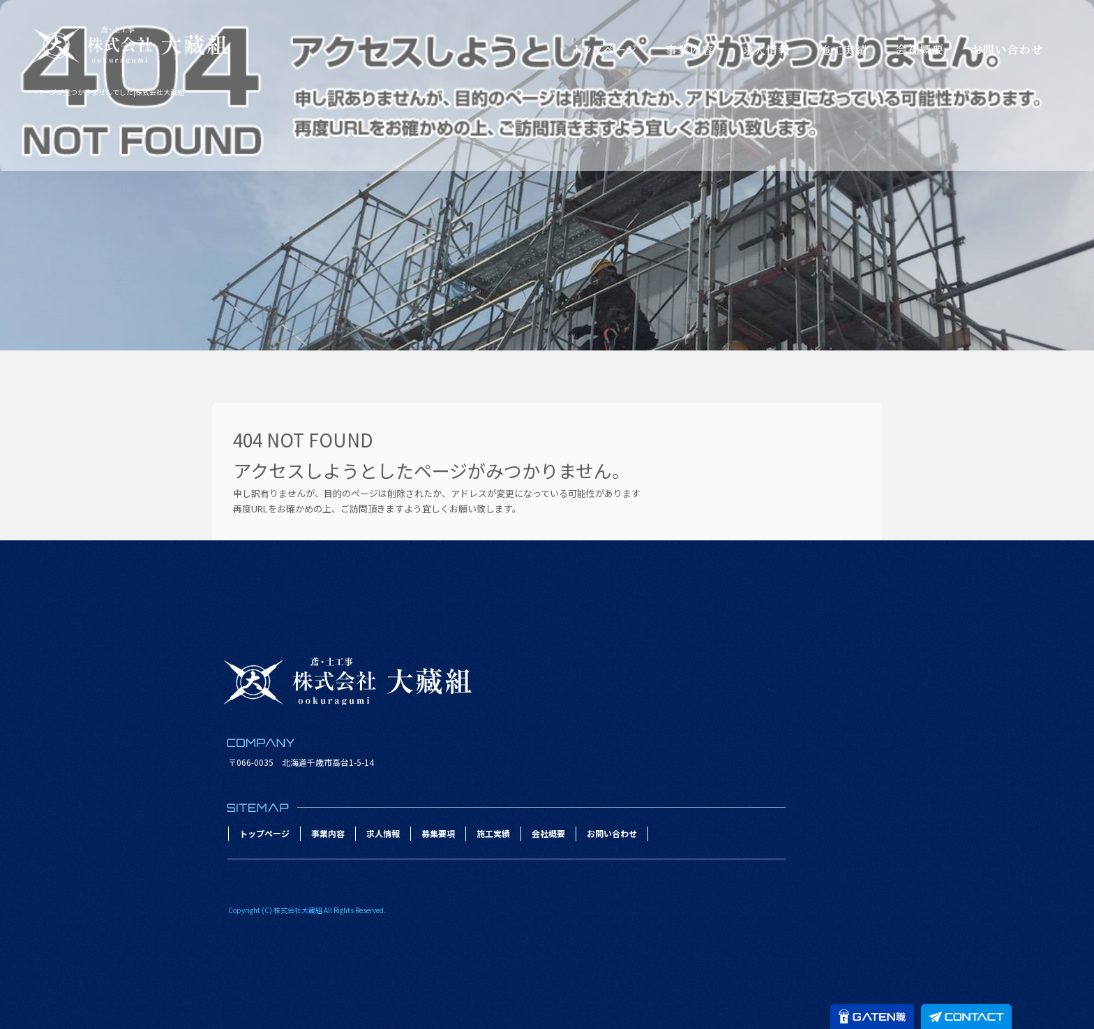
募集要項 (438, 833)
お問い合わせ (1007, 50)
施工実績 (842, 50)
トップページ (605, 50)
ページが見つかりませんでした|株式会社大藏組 (110, 92)
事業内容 (689, 50)
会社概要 (919, 50)
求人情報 (766, 50)
